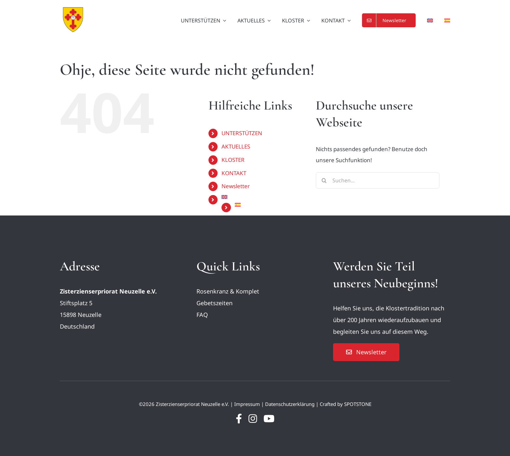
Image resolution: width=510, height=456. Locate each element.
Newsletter (235, 186)
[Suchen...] (377, 180)
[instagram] (252, 418)
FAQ (202, 315)
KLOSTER (233, 159)
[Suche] (324, 180)
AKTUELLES (235, 146)
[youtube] (269, 418)
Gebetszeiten (214, 303)
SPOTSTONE (357, 404)
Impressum (247, 404)
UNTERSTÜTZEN (241, 133)
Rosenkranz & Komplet (227, 291)
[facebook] (239, 418)
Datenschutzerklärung (290, 404)
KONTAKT (233, 173)
